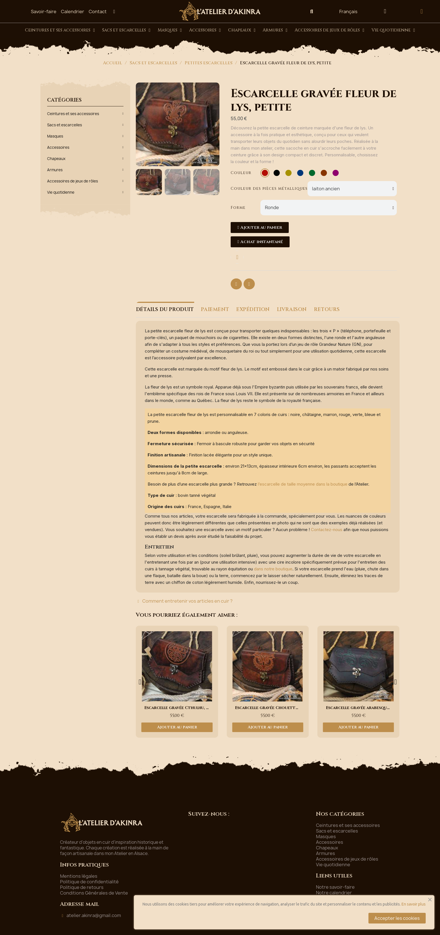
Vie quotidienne (393, 30)
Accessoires (205, 30)
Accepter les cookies (397, 918)
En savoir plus (414, 904)
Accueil (112, 63)
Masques (170, 30)
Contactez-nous (326, 529)
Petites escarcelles (208, 63)
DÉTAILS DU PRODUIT (165, 309)
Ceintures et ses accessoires (60, 30)
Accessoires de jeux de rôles (329, 30)
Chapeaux (242, 30)
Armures (275, 30)
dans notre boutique (273, 568)
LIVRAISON (290, 309)
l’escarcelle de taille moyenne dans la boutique (302, 484)
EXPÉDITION (252, 309)
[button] (311, 11)
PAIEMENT (214, 309)
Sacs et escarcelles (126, 30)
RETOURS (325, 309)
